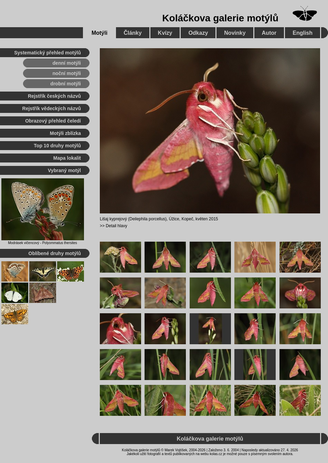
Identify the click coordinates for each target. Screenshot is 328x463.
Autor (269, 33)
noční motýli (67, 73)
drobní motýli (65, 83)
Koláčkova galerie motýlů (220, 18)
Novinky (234, 33)
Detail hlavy (116, 225)
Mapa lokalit (67, 158)
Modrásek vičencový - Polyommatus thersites (42, 243)
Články (132, 33)
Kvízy (165, 33)
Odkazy (198, 33)
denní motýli (67, 63)
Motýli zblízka (65, 133)
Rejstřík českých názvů (54, 96)
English (303, 33)
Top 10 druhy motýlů (57, 145)
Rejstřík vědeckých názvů (51, 108)
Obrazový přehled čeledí (53, 121)
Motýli (99, 33)
